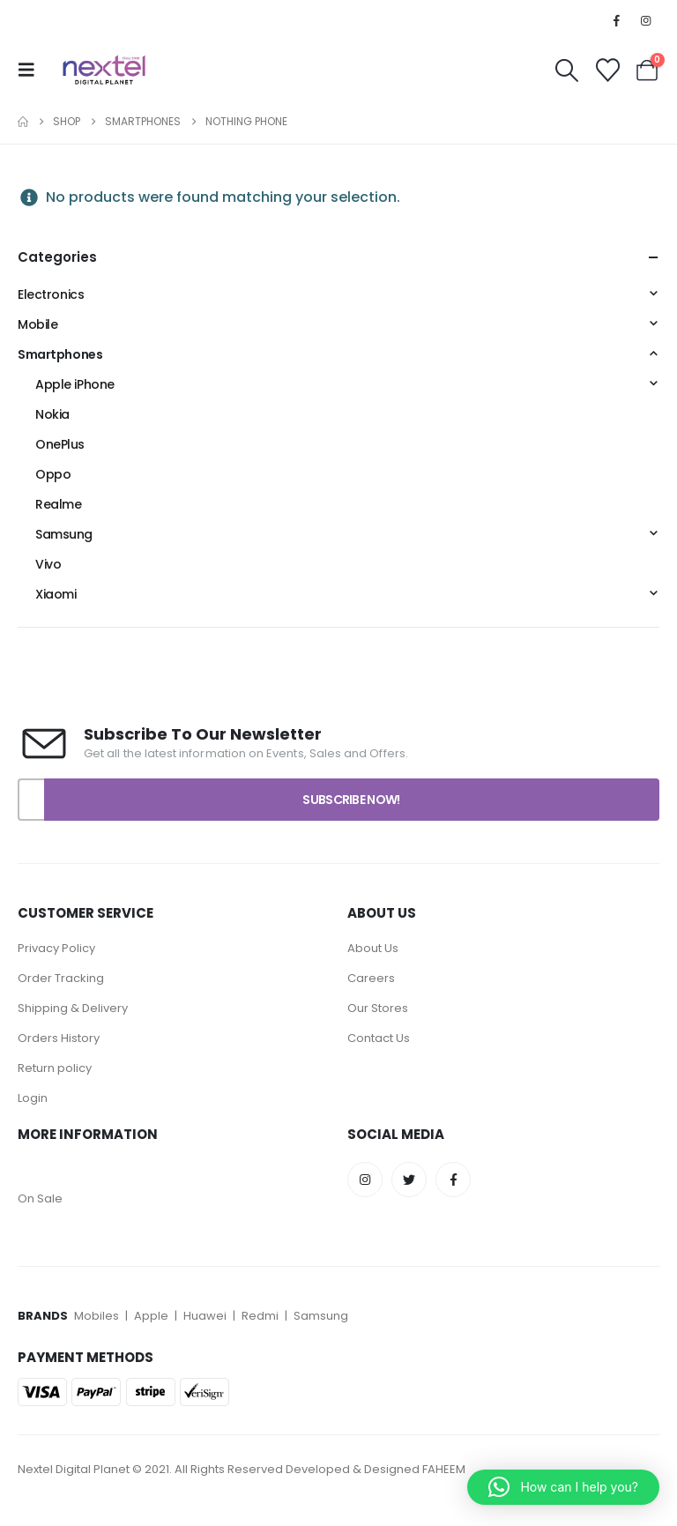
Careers (371, 978)
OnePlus (60, 444)
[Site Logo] (104, 70)
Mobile (37, 324)
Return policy (55, 1068)
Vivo (48, 564)
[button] (32, 70)
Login (33, 1098)
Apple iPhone (75, 384)
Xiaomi (55, 594)
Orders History (59, 1038)
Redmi (260, 1315)
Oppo (53, 474)
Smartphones (60, 354)
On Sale (40, 1198)
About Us (372, 948)
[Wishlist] (607, 70)
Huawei (206, 1315)
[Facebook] (617, 20)
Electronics (51, 294)
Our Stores (377, 1008)
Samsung (64, 534)
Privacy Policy (58, 948)
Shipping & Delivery (73, 1008)
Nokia (52, 414)
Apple (151, 1315)
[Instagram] (646, 20)
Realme (58, 504)
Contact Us (378, 1038)
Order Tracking (61, 978)
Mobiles (98, 1315)
